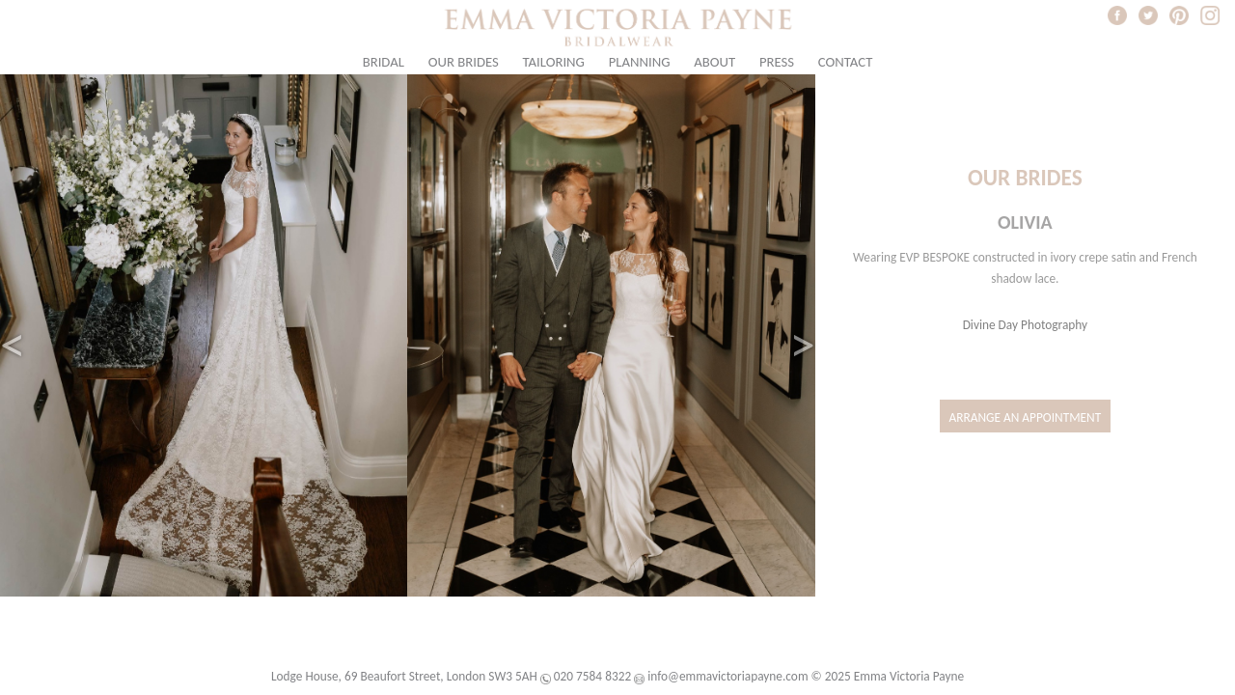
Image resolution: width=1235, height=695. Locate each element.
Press (776, 61)
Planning (640, 61)
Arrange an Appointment (1025, 417)
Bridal (383, 61)
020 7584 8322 (592, 676)
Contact (845, 61)
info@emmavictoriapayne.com (727, 676)
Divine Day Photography (1025, 325)
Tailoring (554, 61)
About (714, 61)
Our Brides (463, 61)
